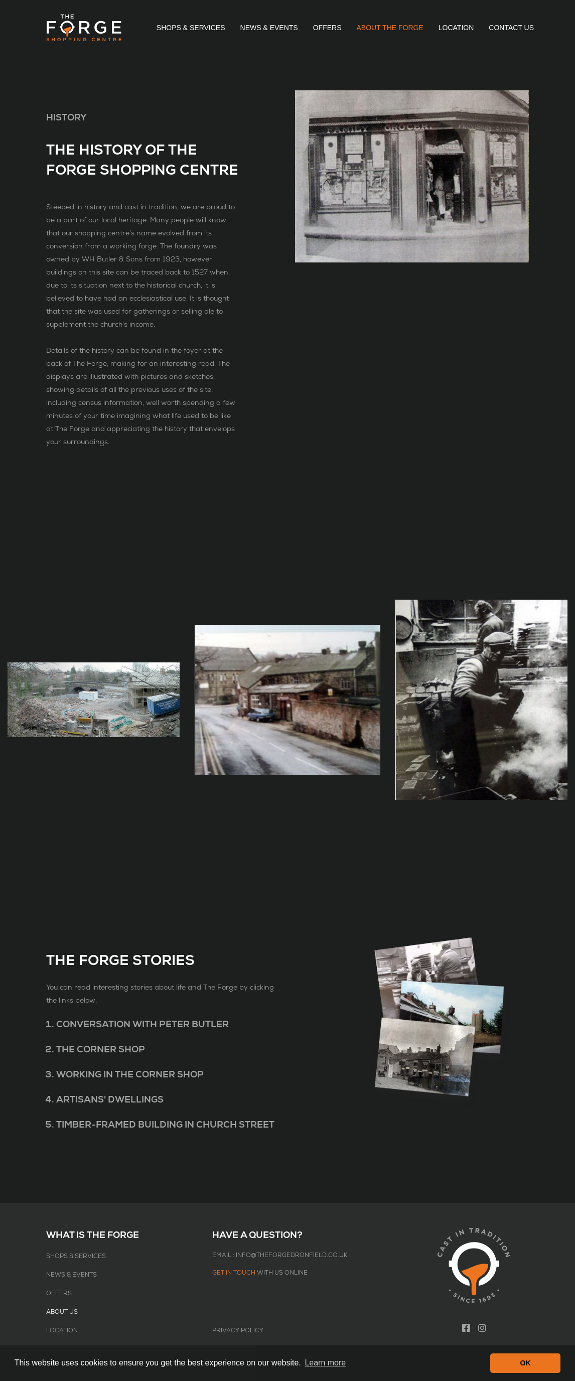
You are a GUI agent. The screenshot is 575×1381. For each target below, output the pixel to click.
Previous (56, 687)
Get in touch (233, 1273)
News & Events (269, 28)
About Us (62, 1312)
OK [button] (525, 1363)
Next (518, 687)
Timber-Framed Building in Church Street (165, 1125)
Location (456, 28)
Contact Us (511, 28)
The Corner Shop (100, 1049)
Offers (327, 28)
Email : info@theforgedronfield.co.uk (279, 1255)
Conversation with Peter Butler (142, 1024)
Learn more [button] (325, 1362)
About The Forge (389, 28)
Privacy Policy (237, 1330)
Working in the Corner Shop (130, 1074)
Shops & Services (191, 28)
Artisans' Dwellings (110, 1100)
